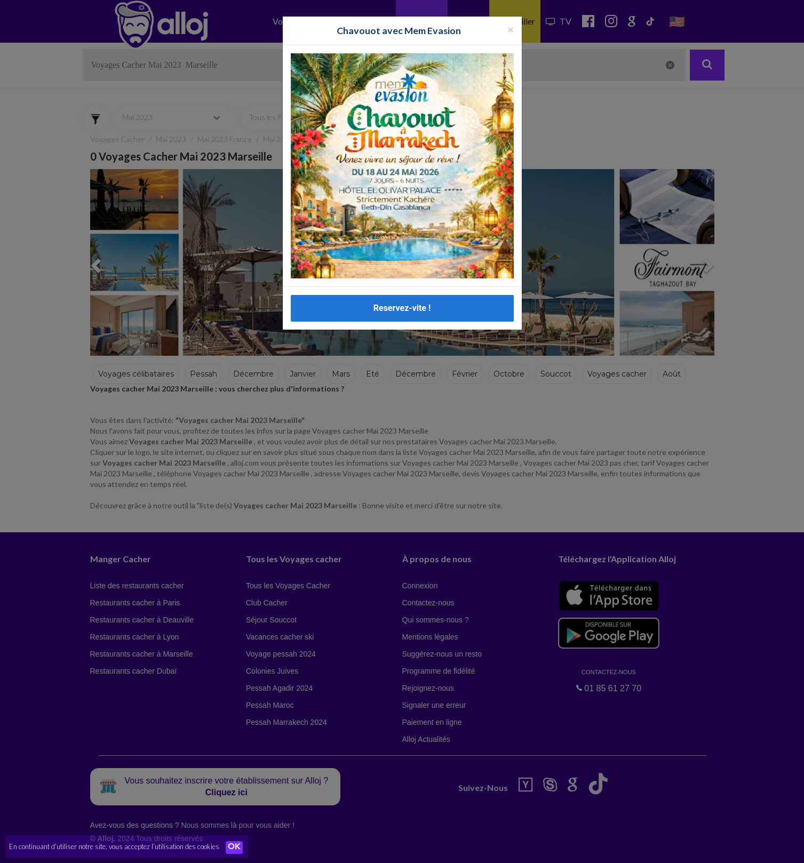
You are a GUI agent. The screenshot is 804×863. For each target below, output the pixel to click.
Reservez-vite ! (402, 308)
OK (234, 847)
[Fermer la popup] (510, 29)
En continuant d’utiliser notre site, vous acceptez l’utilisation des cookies (114, 847)
